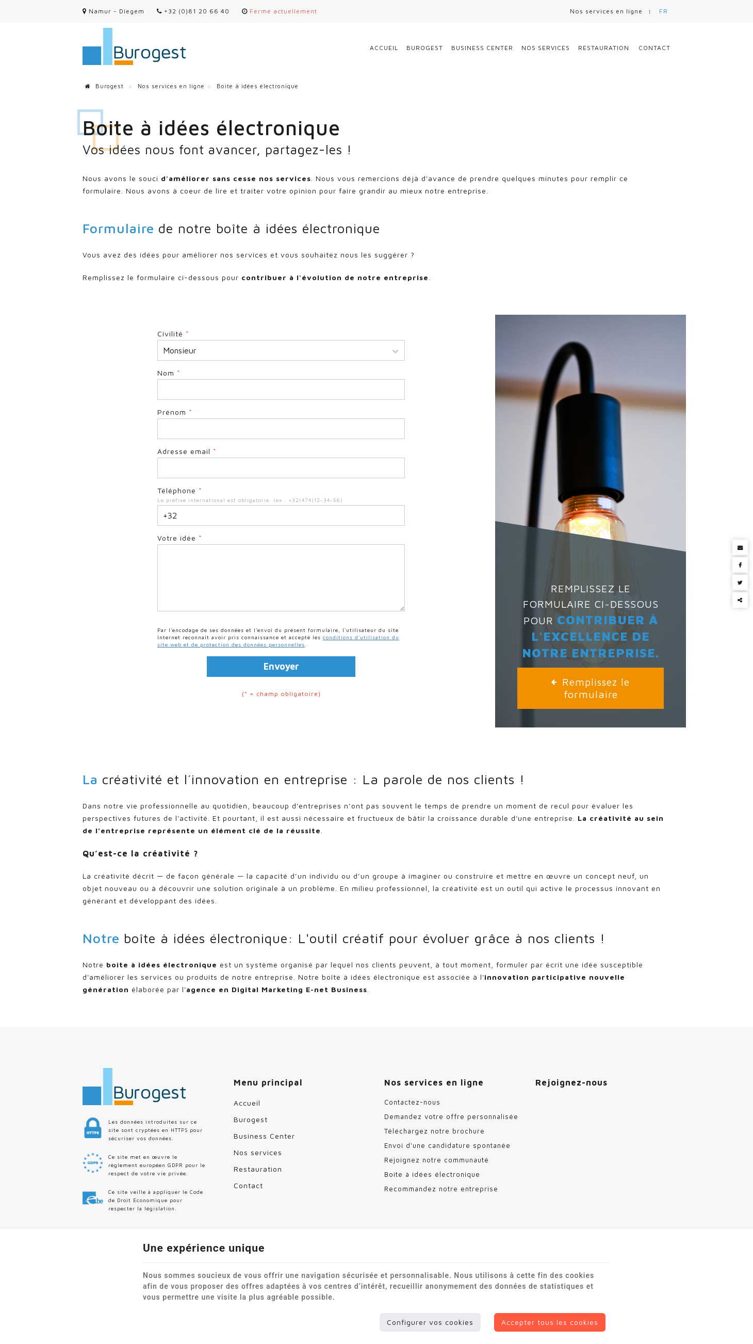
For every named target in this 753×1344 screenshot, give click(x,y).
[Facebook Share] (740, 565)
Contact (654, 48)
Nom (169, 372)
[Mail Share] (740, 547)
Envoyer (281, 666)
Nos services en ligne (171, 86)
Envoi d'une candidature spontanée (447, 1145)
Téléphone (179, 490)
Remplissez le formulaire (590, 688)
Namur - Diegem (113, 11)
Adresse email (187, 451)
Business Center (482, 48)
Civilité (173, 333)
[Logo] (134, 46)
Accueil (384, 48)
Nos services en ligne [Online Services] (606, 11)
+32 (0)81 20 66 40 (193, 11)
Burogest (424, 48)
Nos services (545, 48)
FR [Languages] (663, 11)
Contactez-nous (412, 1102)
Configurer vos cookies (430, 1322)
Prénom (174, 412)
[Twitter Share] (740, 582)
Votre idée (179, 537)
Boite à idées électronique (432, 1174)
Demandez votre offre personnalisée (451, 1116)
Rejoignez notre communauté (436, 1160)
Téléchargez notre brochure (434, 1131)
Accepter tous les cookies (549, 1322)
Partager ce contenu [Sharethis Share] (740, 600)
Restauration (603, 48)
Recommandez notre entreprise (441, 1189)
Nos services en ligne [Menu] (434, 1082)
